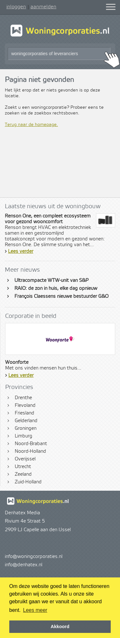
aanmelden (43, 7)
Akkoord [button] (60, 626)
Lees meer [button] (35, 610)
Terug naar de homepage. (31, 125)
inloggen (16, 7)
